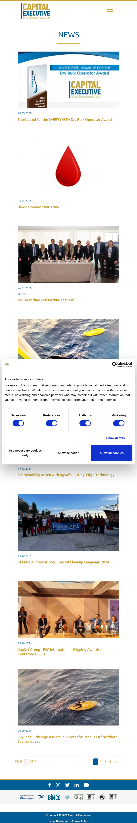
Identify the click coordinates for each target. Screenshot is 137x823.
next (117, 762)
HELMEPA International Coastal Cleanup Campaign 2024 (63, 562)
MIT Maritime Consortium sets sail (46, 300)
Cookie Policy (80, 821)
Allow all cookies (112, 453)
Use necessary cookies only (25, 453)
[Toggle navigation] (110, 11)
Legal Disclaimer (59, 821)
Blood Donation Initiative (38, 207)
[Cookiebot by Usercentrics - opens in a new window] (115, 365)
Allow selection (68, 453)
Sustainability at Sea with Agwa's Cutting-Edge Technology (66, 475)
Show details (115, 438)
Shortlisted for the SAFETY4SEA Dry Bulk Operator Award (65, 119)
